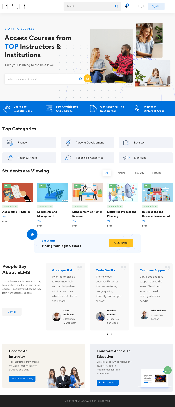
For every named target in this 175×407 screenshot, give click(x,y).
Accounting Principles (16, 216)
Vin (4, 220)
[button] (121, 247)
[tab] (107, 177)
